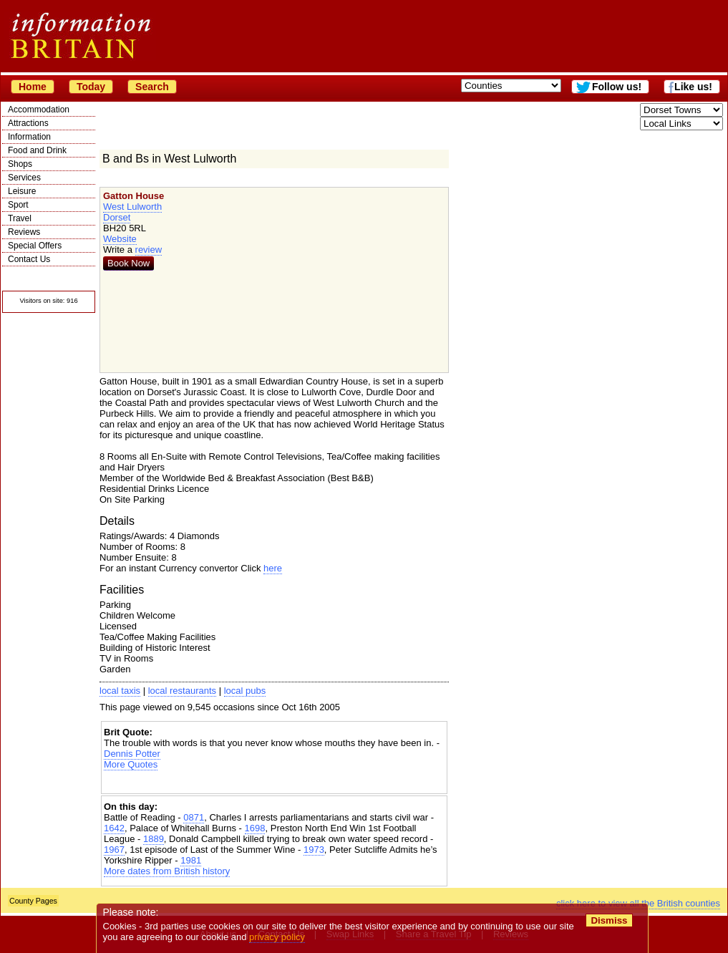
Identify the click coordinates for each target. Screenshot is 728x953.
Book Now (128, 263)
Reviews (24, 232)
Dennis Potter (132, 753)
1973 (314, 849)
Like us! (693, 86)
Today (91, 86)
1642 (114, 828)
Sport (18, 205)
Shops (20, 164)
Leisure (22, 191)
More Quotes (130, 764)
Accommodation (38, 110)
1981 (190, 860)
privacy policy (277, 937)
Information (29, 137)
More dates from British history (167, 871)
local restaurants (182, 690)
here (272, 568)
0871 (193, 817)
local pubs (245, 690)
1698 (255, 828)
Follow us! (616, 86)
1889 (153, 838)
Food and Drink (37, 150)
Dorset (116, 217)
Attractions (28, 123)
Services (24, 178)
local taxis (120, 690)
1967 (114, 849)
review (148, 249)
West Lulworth (132, 206)
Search (152, 86)
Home (33, 86)
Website (120, 238)
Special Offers (35, 246)
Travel (19, 218)
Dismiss (609, 920)
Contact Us (29, 259)
